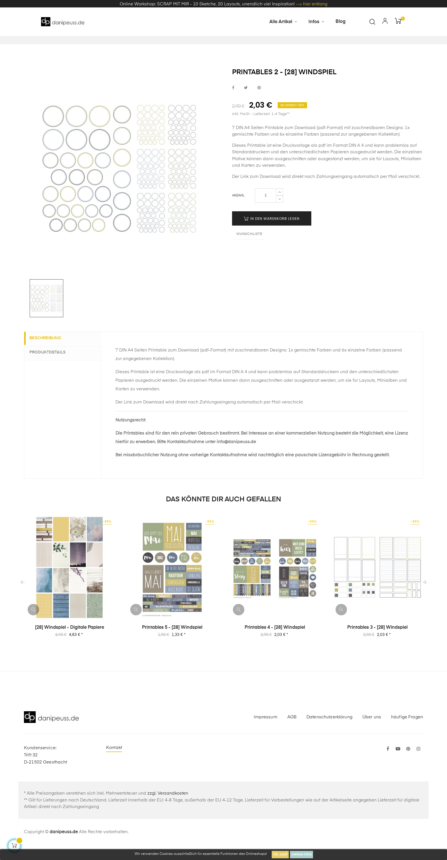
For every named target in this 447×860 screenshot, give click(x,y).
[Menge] (265, 210)
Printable (256, 159)
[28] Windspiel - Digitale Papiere (69, 641)
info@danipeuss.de (236, 456)
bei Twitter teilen (246, 102)
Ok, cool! (280, 854)
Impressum (265, 731)
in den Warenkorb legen (272, 232)
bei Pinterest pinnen (259, 102)
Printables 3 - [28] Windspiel (377, 641)
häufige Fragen (407, 731)
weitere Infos (301, 854)
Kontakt (114, 762)
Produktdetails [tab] (51, 366)
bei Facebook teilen (233, 102)
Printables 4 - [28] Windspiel (275, 641)
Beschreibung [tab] (48, 352)
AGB (291, 731)
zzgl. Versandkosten (167, 807)
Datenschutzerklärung (329, 731)
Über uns (371, 731)
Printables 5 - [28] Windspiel (172, 641)
